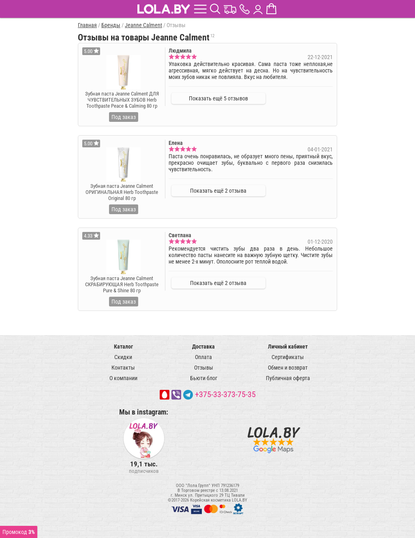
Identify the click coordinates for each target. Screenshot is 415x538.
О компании (123, 378)
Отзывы (203, 367)
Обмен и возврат (288, 367)
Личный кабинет (288, 346)
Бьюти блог (203, 378)
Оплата (203, 357)
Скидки (123, 357)
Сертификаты (288, 357)
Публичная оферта (288, 378)
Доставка (203, 346)
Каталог (123, 346)
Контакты (123, 367)
